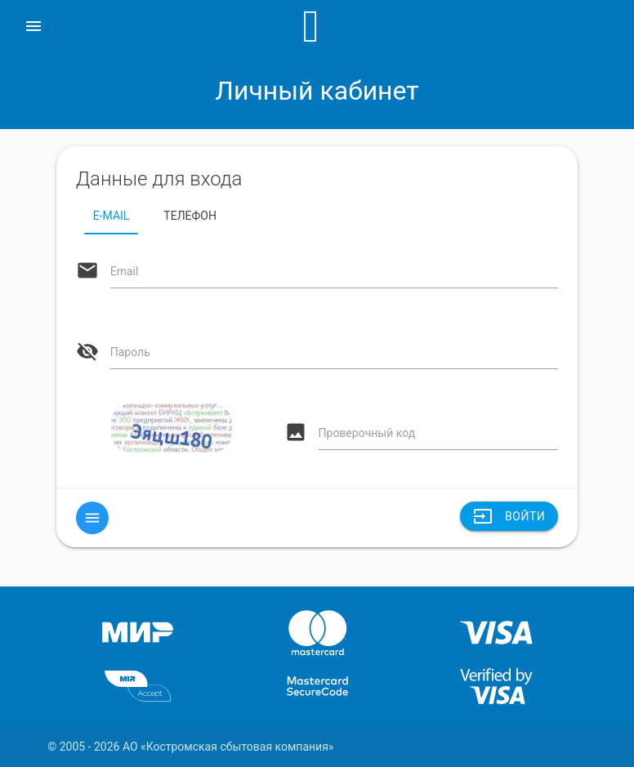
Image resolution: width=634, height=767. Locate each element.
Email (124, 271)
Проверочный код (367, 432)
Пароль (130, 352)
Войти (509, 516)
